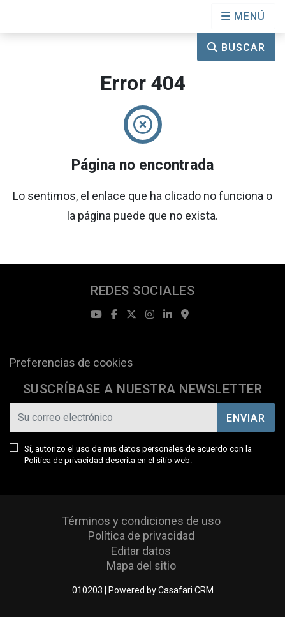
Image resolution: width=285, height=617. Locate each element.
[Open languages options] (243, 16)
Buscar (236, 48)
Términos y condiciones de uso (141, 521)
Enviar (245, 418)
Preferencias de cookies (71, 362)
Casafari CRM (186, 590)
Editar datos (141, 551)
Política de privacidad (63, 460)
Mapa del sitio (141, 565)
